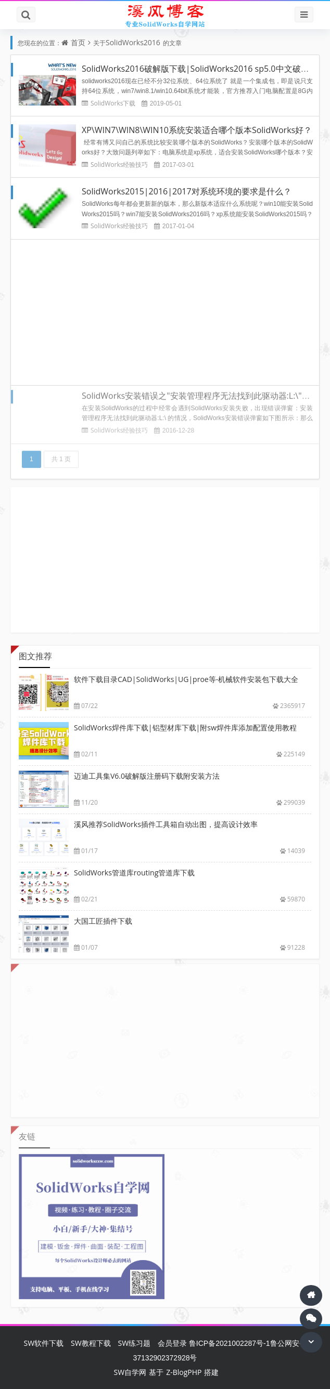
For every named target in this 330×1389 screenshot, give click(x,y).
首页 (78, 42)
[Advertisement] (165, 312)
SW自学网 (130, 1372)
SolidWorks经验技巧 (119, 164)
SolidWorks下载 (113, 103)
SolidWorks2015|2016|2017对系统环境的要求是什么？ (186, 191)
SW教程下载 (91, 1343)
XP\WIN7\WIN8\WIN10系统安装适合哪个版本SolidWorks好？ (197, 130)
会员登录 (172, 1343)
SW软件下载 (43, 1343)
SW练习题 (134, 1343)
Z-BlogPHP (183, 1372)
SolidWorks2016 (133, 42)
